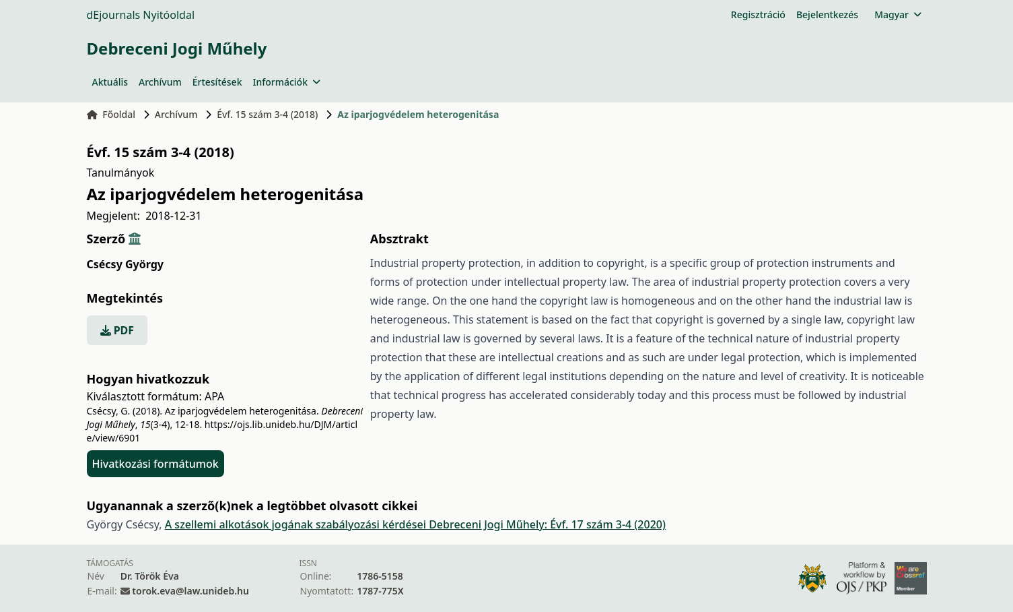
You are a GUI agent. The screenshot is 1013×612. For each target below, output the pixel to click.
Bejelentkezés (827, 14)
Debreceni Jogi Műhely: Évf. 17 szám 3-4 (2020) (547, 524)
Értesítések (217, 81)
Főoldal (111, 114)
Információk (286, 81)
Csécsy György (125, 264)
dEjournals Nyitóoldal (141, 14)
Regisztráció (758, 14)
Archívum (160, 81)
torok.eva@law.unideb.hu (190, 590)
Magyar (897, 14)
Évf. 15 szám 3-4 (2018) (267, 114)
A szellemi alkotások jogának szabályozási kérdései (297, 524)
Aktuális (110, 81)
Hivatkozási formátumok (155, 463)
